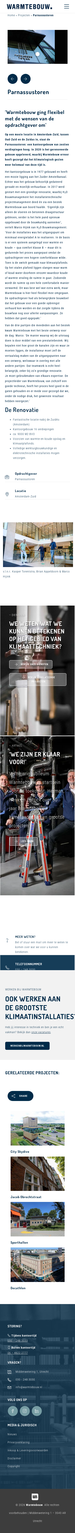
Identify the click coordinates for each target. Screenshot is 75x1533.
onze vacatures (41, 1032)
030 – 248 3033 (18, 1340)
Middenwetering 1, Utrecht (32, 1371)
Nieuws (12, 1434)
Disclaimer (14, 1458)
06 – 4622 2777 (18, 1352)
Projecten (24, 15)
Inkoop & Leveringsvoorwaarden (28, 1450)
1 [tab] (37, 54)
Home (11, 15)
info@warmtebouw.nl (29, 1387)
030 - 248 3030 (25, 1379)
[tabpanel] (38, 47)
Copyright (14, 1466)
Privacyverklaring (19, 1442)
